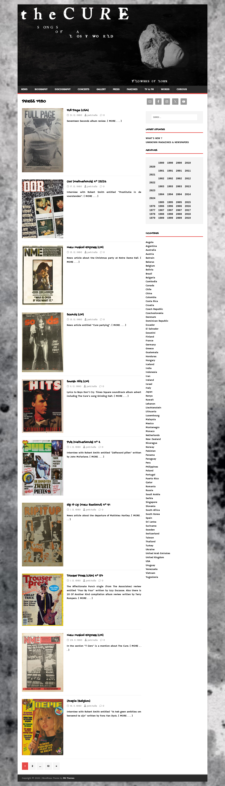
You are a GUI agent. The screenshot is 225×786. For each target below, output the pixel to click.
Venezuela (152, 569)
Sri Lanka (151, 521)
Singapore (151, 502)
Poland (149, 470)
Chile (148, 289)
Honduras (151, 356)
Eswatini (150, 332)
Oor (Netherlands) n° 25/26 (86, 182)
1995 (170, 202)
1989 (161, 218)
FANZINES (132, 89)
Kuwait (150, 399)
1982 (161, 178)
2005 (179, 202)
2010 (188, 163)
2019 (188, 218)
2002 (179, 178)
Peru (148, 462)
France (149, 340)
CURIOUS (182, 89)
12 (48, 766)
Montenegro (152, 427)
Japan (149, 391)
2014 (188, 194)
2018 (188, 214)
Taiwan (150, 537)
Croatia (150, 305)
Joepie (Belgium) (78, 701)
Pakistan (151, 451)
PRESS (116, 89)
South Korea (153, 514)
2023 (152, 190)
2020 (152, 166)
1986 (161, 206)
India (149, 368)
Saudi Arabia (153, 494)
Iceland (150, 364)
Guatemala (152, 352)
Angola (149, 242)
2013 (188, 186)
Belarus (150, 262)
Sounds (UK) (75, 315)
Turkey (149, 545)
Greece (150, 348)
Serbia (149, 498)
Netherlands (153, 435)
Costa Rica (152, 301)
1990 (170, 163)
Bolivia (149, 269)
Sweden (150, 529)
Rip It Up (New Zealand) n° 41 (88, 505)
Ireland (150, 380)
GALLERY (101, 89)
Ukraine (150, 549)
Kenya (149, 395)
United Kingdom (155, 557)
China (149, 293)
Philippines (152, 466)
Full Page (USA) (78, 110)
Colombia (151, 297)
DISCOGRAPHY (62, 89)
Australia (151, 250)
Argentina (151, 246)
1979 (152, 218)
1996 (170, 206)
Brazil (149, 273)
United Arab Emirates (158, 553)
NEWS (24, 89)
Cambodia (151, 281)
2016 (188, 206)
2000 (179, 163)
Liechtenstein (153, 407)
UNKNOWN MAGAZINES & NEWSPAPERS (167, 142)
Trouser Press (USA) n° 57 (85, 576)
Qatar (149, 482)
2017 (188, 210)
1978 (152, 214)
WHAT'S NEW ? (154, 138)
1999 (170, 218)
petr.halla (92, 115)
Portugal (150, 474)
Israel (149, 384)
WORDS (165, 89)
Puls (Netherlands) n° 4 (83, 442)
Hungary (150, 360)
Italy (148, 388)
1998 (170, 214)
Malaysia (151, 419)
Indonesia (151, 372)
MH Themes (68, 778)
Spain (149, 518)
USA (148, 561)
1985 (161, 202)
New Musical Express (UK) (85, 247)
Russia (149, 490)
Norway (150, 447)
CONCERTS (83, 89)
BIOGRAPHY (41, 89)
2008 (179, 214)
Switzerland (152, 533)
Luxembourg (152, 415)
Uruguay (150, 565)
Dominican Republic (157, 321)
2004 (179, 194)
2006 (179, 206)
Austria (150, 254)
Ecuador (150, 325)
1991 (170, 170)
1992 (170, 178)
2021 (152, 174)
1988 (161, 214)
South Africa (153, 510)
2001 (179, 170)
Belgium (150, 265)
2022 (152, 182)
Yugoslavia (152, 577)
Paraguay (151, 458)
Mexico (150, 423)
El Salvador (152, 328)
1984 (161, 194)
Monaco (150, 431)
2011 (188, 170)
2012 (188, 178)
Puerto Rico (152, 478)
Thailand (150, 541)
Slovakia (150, 506)
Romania (151, 486)
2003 (179, 186)
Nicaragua (151, 443)
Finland (150, 336)
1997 (170, 210)
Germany (151, 344)
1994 (170, 194)
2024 (152, 198)
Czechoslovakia (154, 313)
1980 (161, 163)
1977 (152, 210)
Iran (148, 376)
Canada (150, 285)
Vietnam (150, 573)
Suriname (151, 526)
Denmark (151, 317)
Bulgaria (150, 277)
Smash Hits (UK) (78, 382)
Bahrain (150, 258)
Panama (150, 455)
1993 (170, 186)
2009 (179, 218)
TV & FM (149, 89)
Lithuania (151, 411)
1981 (161, 170)
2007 (179, 210)
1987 (161, 210)
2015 (188, 202)
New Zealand (153, 439)
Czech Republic (154, 309)
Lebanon (150, 403)
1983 (161, 186)
